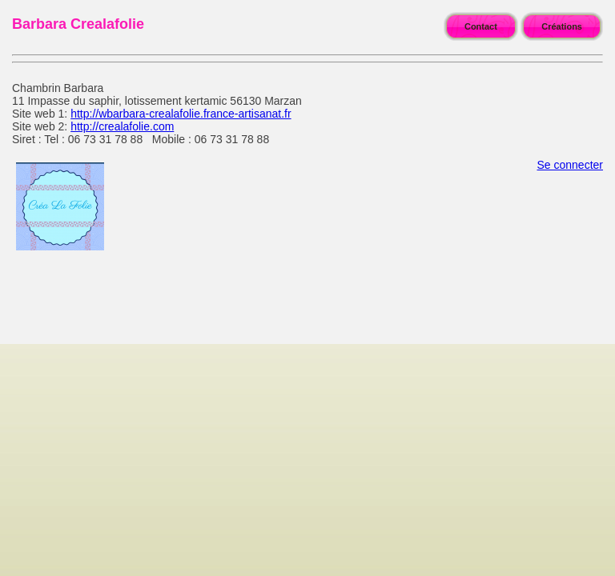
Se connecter (570, 164)
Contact (480, 26)
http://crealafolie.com (122, 126)
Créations (561, 26)
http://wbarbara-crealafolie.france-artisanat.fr (180, 113)
